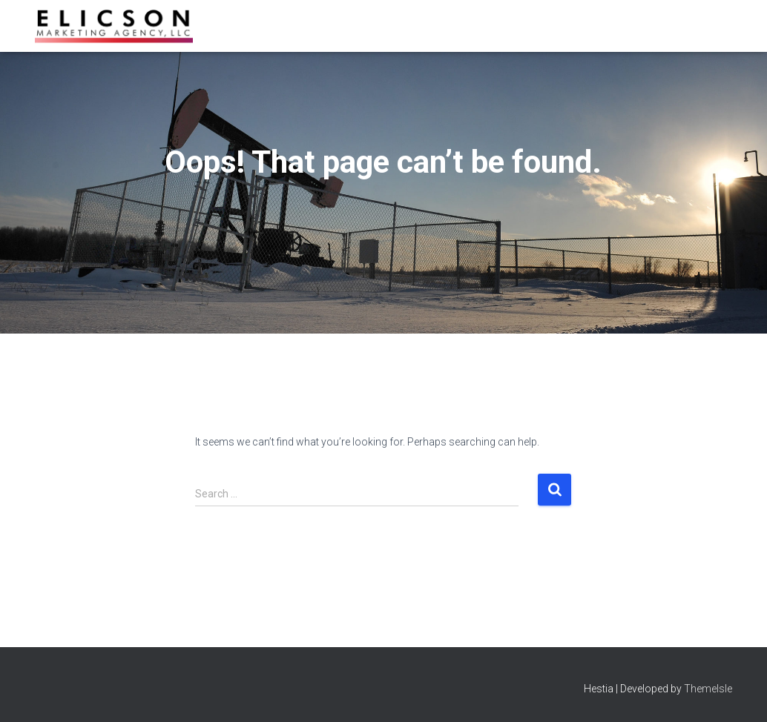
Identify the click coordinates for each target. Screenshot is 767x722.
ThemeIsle (708, 689)
